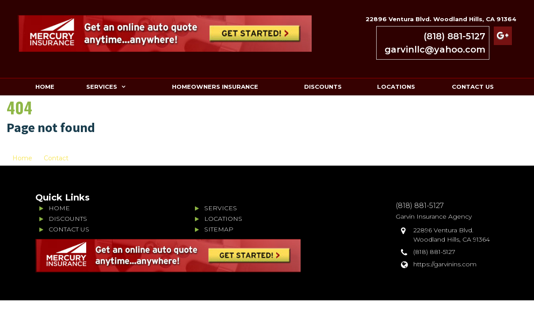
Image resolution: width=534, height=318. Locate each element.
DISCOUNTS (323, 86)
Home (22, 158)
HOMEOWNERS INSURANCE (215, 86)
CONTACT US (473, 86)
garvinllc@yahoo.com (435, 49)
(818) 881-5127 (454, 36)
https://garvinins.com (445, 264)
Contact (56, 158)
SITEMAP (218, 229)
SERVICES (101, 86)
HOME (44, 86)
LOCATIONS (396, 86)
